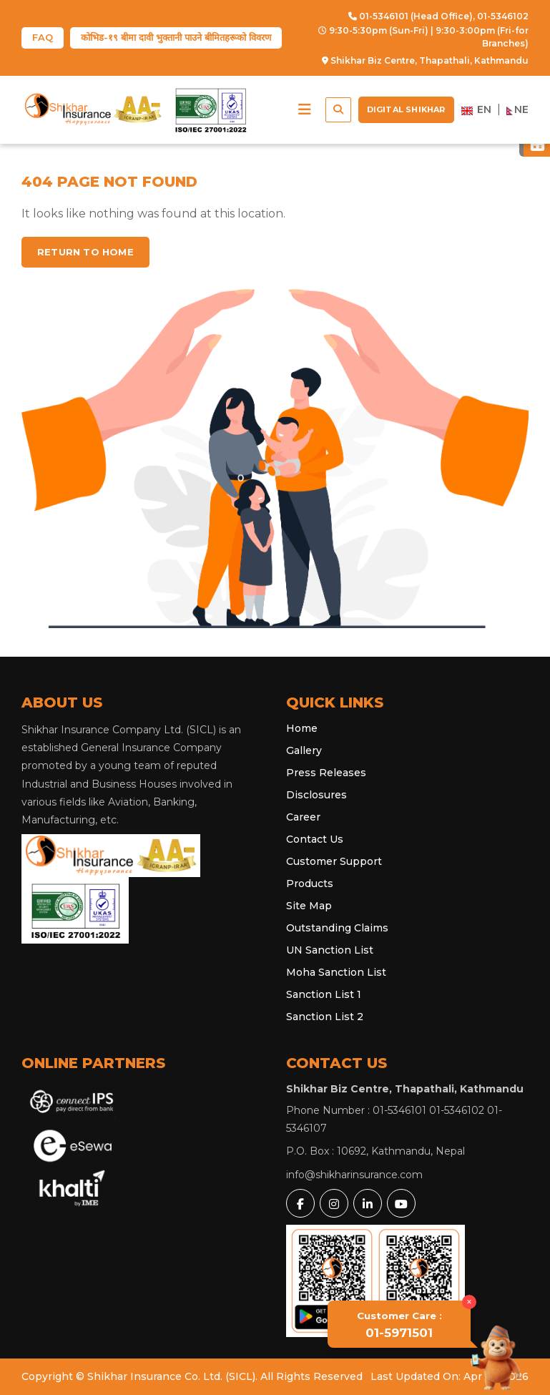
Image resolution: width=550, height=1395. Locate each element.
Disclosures (316, 794)
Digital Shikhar (406, 109)
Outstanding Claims (337, 927)
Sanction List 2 (324, 1016)
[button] (304, 109)
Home (302, 728)
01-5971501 (399, 1325)
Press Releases (326, 772)
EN (476, 109)
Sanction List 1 (323, 994)
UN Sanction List (329, 950)
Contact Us (314, 839)
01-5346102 (503, 16)
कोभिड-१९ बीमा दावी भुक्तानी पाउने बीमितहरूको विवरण (176, 37)
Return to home (85, 252)
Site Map (309, 905)
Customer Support (334, 861)
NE (517, 109)
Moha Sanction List (336, 972)
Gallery (304, 750)
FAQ (42, 37)
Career (303, 817)
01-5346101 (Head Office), (411, 16)
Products (309, 883)
